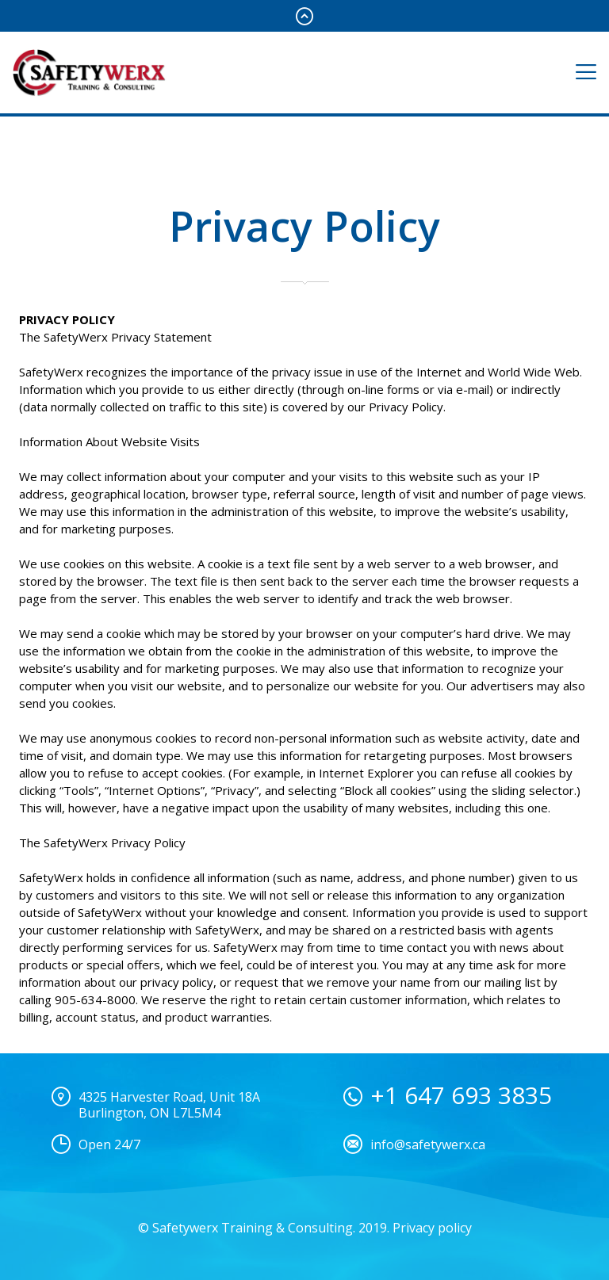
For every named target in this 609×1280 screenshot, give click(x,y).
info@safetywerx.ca (427, 1144)
